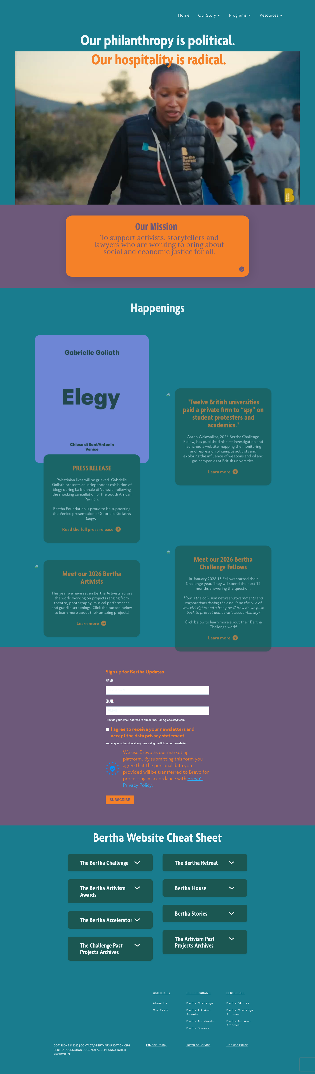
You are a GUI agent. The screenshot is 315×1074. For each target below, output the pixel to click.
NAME (109, 680)
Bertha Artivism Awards (198, 1012)
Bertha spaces (198, 1028)
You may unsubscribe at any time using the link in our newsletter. (146, 743)
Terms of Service (198, 1045)
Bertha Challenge (199, 1003)
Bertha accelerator (201, 1021)
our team (160, 1010)
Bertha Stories (237, 1003)
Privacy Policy (156, 1045)
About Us (160, 1003)
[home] (42, 6)
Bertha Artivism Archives (238, 1023)
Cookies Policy (237, 1045)
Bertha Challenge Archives (239, 1012)
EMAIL (109, 701)
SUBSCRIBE (120, 800)
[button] (209, 15)
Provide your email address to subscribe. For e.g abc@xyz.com (145, 720)
